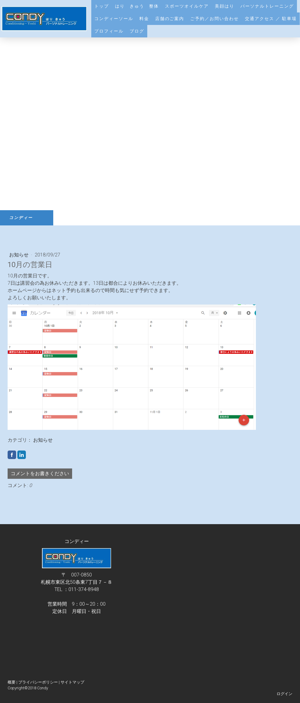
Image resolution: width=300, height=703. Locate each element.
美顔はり (224, 6)
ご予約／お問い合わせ (214, 18)
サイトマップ (72, 682)
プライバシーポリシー (38, 682)
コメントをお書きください (40, 473)
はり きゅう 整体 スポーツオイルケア (162, 6)
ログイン (284, 693)
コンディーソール (113, 18)
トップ (101, 6)
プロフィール (109, 31)
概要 (12, 682)
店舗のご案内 (169, 18)
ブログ (137, 31)
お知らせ (19, 255)
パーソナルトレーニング (267, 6)
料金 (144, 18)
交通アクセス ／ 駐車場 (271, 18)
